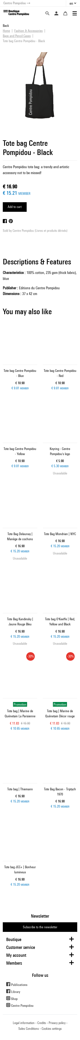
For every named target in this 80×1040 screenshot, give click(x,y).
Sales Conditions (28, 1029)
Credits (41, 1023)
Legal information (24, 1023)
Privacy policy (57, 1023)
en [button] (71, 3)
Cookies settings (52, 1029)
